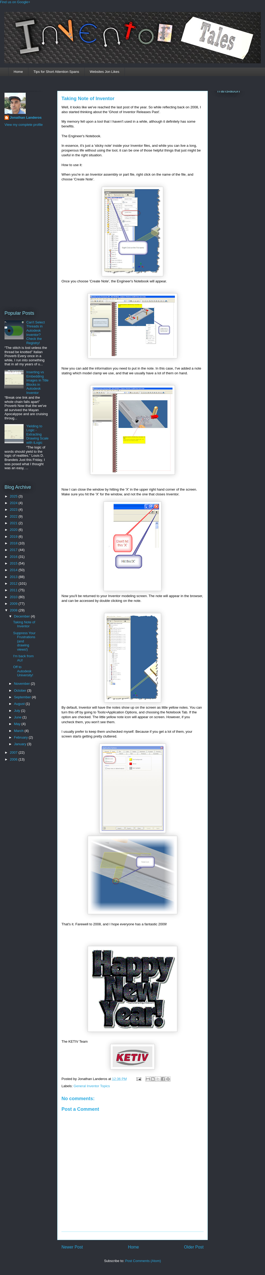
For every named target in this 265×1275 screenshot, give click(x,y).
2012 (14, 583)
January (20, 744)
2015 (14, 563)
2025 (14, 496)
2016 (14, 557)
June (18, 717)
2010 (14, 597)
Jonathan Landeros (26, 117)
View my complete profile (24, 125)
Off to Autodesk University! (23, 671)
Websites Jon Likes (104, 72)
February (21, 737)
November (22, 684)
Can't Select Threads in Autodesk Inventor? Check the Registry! (35, 332)
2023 (14, 510)
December (22, 616)
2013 (14, 577)
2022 (14, 516)
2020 (14, 530)
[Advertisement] (26, 217)
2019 (14, 537)
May (17, 724)
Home (18, 72)
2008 (14, 610)
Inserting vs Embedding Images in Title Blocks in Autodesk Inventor (37, 382)
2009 (14, 604)
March (19, 731)
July (17, 711)
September (23, 697)
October (20, 690)
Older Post (194, 1247)
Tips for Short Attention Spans (56, 72)
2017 (14, 550)
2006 (14, 759)
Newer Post (72, 1247)
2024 (14, 503)
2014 (14, 570)
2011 (14, 590)
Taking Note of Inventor (87, 98)
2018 (14, 543)
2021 (14, 523)
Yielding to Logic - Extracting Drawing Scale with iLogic (37, 434)
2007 (14, 752)
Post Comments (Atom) (143, 1261)
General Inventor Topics (92, 1086)
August (20, 704)
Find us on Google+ (15, 2)
